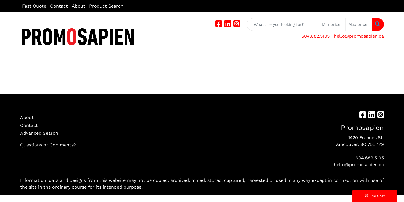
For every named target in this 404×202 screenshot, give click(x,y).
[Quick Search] (283, 24)
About (78, 6)
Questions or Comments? (48, 145)
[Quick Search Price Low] (332, 24)
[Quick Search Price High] (358, 24)
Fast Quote (34, 6)
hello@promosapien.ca (359, 36)
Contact (59, 6)
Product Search (106, 6)
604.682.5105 (315, 36)
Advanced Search (39, 133)
